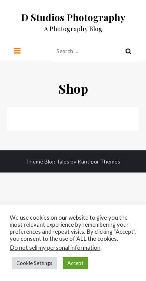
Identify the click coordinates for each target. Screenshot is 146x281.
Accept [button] (75, 263)
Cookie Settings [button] (34, 263)
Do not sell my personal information (55, 247)
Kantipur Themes (98, 161)
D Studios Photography (73, 17)
